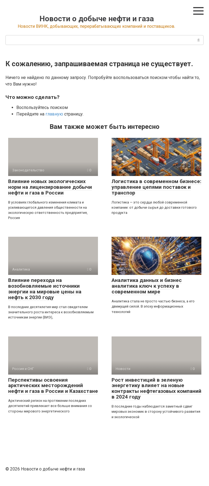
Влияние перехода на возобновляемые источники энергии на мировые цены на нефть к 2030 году (44, 288)
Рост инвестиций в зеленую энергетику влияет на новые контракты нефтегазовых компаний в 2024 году (156, 388)
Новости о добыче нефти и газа (96, 18)
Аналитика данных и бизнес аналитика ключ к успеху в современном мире (147, 286)
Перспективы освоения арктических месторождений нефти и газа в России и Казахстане (53, 385)
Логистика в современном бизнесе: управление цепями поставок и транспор (156, 187)
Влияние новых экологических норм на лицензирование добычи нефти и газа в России (50, 187)
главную (54, 114)
